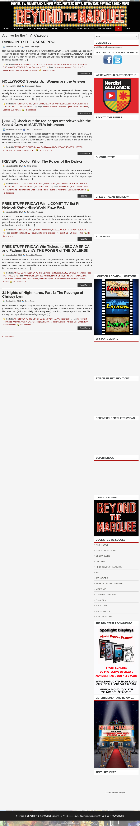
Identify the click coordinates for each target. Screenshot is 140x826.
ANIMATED (28, 64)
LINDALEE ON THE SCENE (63, 147)
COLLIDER (100, 561)
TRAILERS (39, 187)
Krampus (62, 322)
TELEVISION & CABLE (25, 107)
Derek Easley (39, 319)
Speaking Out (8, 110)
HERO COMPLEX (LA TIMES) (109, 567)
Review (77, 190)
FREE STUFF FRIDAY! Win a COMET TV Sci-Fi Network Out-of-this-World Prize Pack (40, 205)
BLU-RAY (48, 184)
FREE (27, 233)
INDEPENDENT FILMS (63, 64)
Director (12, 70)
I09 (97, 572)
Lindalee (34, 190)
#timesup (53, 107)
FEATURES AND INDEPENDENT (58, 104)
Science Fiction (77, 233)
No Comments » (48, 70)
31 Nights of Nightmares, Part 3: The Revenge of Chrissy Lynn (42, 294)
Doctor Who (69, 276)
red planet (61, 233)
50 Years (62, 187)
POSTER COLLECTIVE (106, 594)
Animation (77, 67)
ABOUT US (18, 28)
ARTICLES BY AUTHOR (43, 64)
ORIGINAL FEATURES (22, 150)
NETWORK (20, 67)
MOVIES (55, 28)
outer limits (42, 233)
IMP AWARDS (102, 578)
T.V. (118, 28)
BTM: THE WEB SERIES (38, 28)
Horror (55, 322)
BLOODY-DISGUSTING (106, 550)
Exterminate (12, 190)
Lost (40, 190)
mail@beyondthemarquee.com (108, 47)
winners (35, 70)
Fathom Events (24, 190)
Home (6, 28)
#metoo (46, 107)
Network (34, 233)
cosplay (39, 322)
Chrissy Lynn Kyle (28, 322)
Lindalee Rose (63, 184)
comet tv (14, 233)
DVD (54, 184)
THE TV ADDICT (103, 611)
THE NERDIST (102, 606)
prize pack (52, 233)
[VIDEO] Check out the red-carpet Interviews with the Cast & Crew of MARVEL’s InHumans (46, 123)
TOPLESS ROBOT (104, 617)
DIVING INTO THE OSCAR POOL (29, 42)
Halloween (47, 322)
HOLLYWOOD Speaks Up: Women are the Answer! (44, 81)
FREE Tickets (8, 279)
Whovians (75, 279)
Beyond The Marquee (42, 147)
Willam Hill (27, 70)
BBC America (76, 187)
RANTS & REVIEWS (85, 28)
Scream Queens (9, 325)
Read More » (85, 74)
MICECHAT (101, 589)
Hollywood (62, 107)
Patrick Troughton (50, 190)
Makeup (69, 322)
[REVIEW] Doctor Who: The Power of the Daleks (42, 161)
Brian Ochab (39, 104)
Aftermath (16, 322)
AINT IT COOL (102, 545)
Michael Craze (32, 279)
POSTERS (68, 28)
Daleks (60, 276)
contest (21, 233)
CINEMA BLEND (103, 556)
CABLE (55, 230)
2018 (56, 67)
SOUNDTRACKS (105, 28)
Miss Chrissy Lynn (81, 322)
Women (17, 110)
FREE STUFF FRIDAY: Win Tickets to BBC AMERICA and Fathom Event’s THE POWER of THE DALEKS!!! (45, 248)
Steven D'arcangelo (33, 67)
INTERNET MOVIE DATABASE (109, 583)
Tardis (83, 190)
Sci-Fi (68, 233)
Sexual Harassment (80, 107)
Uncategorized (63, 319)
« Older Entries (8, 337)
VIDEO (127, 28)
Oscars (19, 70)
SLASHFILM (101, 600)
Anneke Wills (29, 276)
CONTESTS (64, 230)
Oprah (69, 107)
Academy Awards (65, 67)
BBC (68, 187)
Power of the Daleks (65, 190)
